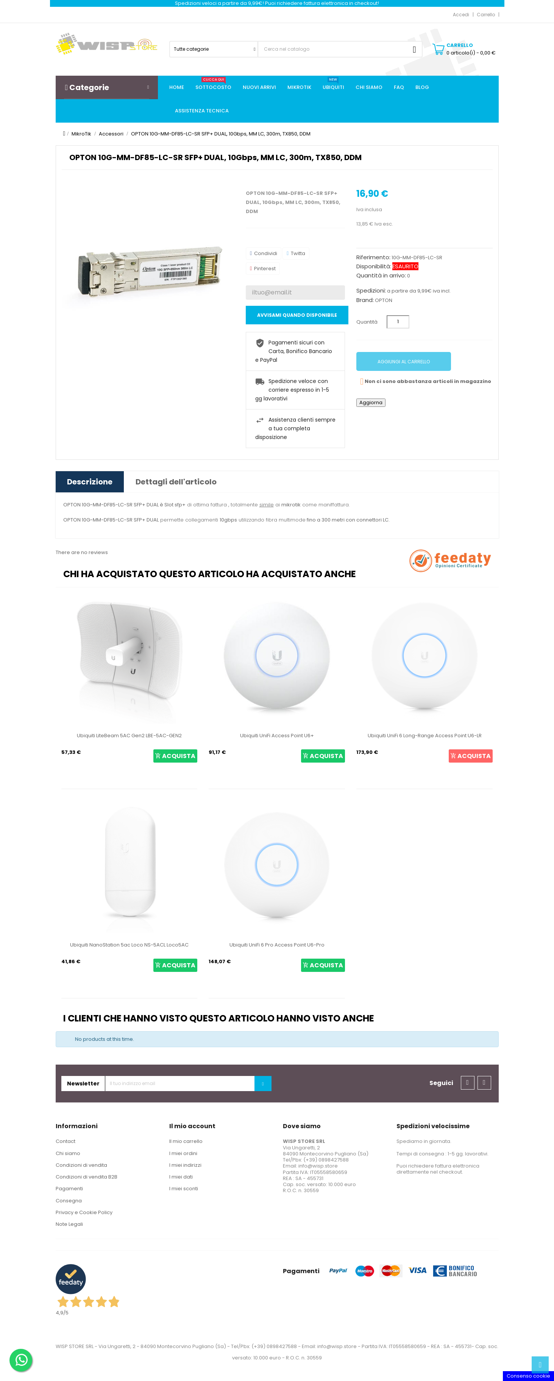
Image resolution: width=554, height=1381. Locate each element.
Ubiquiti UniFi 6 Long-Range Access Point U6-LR (425, 735)
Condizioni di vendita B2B (86, 1176)
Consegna (69, 1200)
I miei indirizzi (185, 1165)
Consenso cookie (528, 1375)
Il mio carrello (186, 1141)
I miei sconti (183, 1188)
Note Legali (69, 1224)
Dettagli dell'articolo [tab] (176, 481)
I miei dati (181, 1176)
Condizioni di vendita (81, 1165)
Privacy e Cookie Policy (84, 1212)
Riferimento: (373, 257)
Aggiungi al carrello (404, 361)
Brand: (365, 300)
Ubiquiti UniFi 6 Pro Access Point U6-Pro (277, 944)
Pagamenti (69, 1188)
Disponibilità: (373, 266)
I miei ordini (183, 1153)
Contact (65, 1141)
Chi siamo (68, 1153)
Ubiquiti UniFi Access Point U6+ (277, 735)
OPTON (383, 300)
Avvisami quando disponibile (297, 315)
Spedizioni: (371, 291)
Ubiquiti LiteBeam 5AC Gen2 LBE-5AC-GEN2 (129, 735)
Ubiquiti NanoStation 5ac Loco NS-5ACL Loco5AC (129, 944)
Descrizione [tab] (89, 481)
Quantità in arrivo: (381, 275)
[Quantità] (398, 322)
